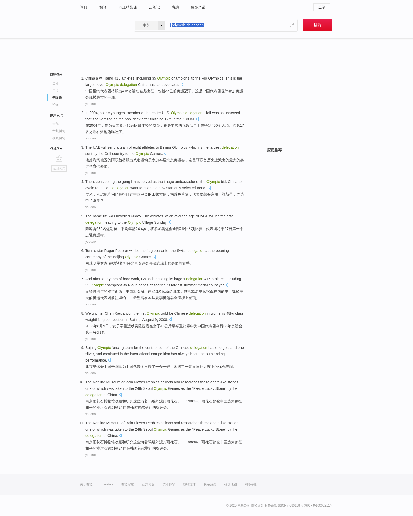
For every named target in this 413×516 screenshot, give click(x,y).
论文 (55, 104)
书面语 (57, 97)
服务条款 (270, 505)
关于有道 (86, 484)
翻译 (103, 7)
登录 (322, 7)
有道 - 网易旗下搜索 (101, 25)
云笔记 (154, 7)
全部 (55, 83)
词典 (83, 7)
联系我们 (210, 484)
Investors (107, 484)
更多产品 (198, 7)
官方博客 (148, 484)
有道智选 (127, 484)
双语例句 (56, 75)
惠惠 (175, 7)
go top (59, 158)
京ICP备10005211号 (318, 505)
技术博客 (169, 484)
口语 (55, 90)
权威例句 (56, 149)
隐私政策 (257, 505)
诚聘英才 (189, 484)
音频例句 (58, 131)
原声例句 (56, 115)
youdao (90, 104)
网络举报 (251, 484)
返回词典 (59, 168)
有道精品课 (128, 7)
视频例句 (58, 138)
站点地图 (230, 484)
